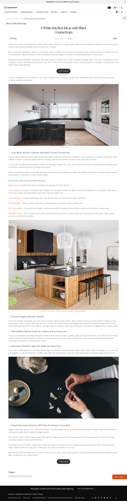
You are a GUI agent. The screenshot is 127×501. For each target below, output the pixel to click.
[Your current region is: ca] (116, 8)
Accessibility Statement (39, 498)
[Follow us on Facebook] (92, 497)
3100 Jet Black (13, 190)
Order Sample (63, 461)
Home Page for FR (10, 18)
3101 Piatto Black (14, 198)
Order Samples (63, 71)
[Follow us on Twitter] (95, 497)
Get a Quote (120, 477)
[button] (11, 12)
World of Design (26, 476)
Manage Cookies (80, 498)
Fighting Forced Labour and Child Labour (60, 498)
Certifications (19, 494)
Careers (34, 494)
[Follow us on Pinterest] (101, 497)
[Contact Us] (122, 7)
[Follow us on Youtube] (104, 497)
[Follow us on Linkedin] (107, 497)
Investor (40, 494)
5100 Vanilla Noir (14, 203)
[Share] (124, 18)
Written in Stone (18, 18)
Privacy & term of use (14, 498)
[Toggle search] (122, 12)
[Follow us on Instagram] (98, 497)
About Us (11, 494)
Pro (109, 7)
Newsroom (28, 494)
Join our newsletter (87, 489)
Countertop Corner (14, 476)
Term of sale (26, 498)
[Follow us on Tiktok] (110, 497)
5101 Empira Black (63, 147)
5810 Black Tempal (15, 213)
